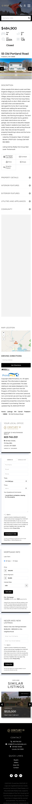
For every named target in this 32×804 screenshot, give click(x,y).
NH (15, 412)
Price (5, 567)
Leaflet (13, 350)
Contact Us (7, 448)
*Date (5, 478)
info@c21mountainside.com (16, 744)
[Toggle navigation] (29, 6)
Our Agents (14, 448)
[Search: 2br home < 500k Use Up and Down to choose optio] (14, 18)
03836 (5, 414)
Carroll (20, 412)
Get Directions (16, 365)
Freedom (27, 412)
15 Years (14, 561)
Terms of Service (15, 540)
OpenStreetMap (20, 350)
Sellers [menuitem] (16, 762)
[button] (29, 18)
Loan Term (7, 556)
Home (3, 412)
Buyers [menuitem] (16, 760)
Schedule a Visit (22, 459)
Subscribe (8, 664)
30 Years (7, 561)
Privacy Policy (16, 528)
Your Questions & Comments (12, 492)
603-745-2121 (21, 6)
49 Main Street (16, 748)
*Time (5, 485)
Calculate (8, 592)
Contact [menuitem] (16, 768)
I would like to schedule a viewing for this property (16, 503)
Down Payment (8, 574)
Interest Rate (8, 582)
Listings (9, 412)
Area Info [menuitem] (16, 765)
